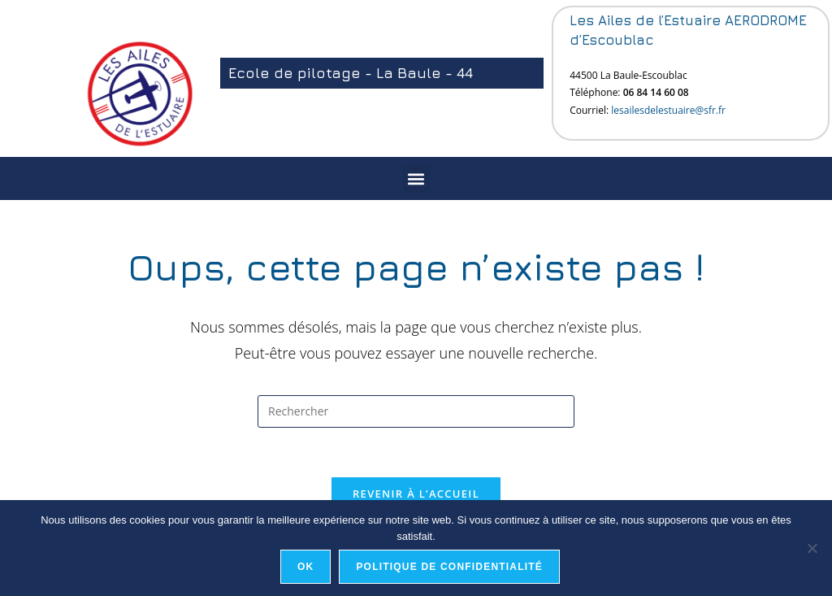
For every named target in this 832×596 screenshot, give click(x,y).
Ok (305, 566)
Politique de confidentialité (449, 566)
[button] (416, 178)
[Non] (812, 548)
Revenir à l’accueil (416, 493)
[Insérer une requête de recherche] (416, 411)
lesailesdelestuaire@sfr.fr (668, 110)
